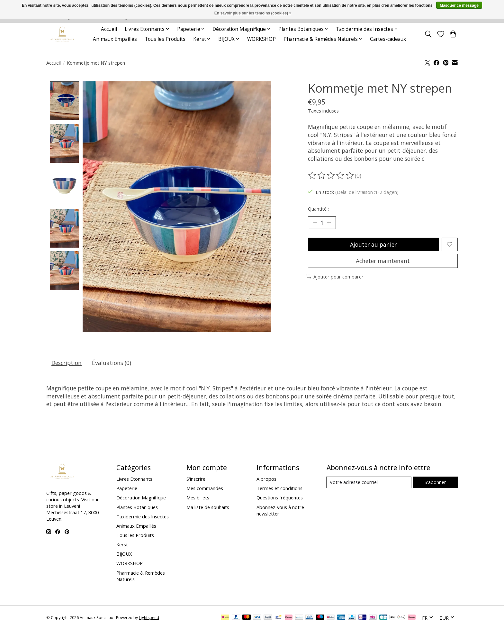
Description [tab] (67, 363)
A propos (266, 479)
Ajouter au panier (373, 245)
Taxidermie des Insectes (142, 517)
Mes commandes (204, 489)
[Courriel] (369, 483)
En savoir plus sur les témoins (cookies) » (252, 13)
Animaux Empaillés (115, 39)
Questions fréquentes (279, 498)
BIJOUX (124, 554)
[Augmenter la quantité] (329, 222)
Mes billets (197, 498)
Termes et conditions (279, 489)
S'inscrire (195, 479)
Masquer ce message (459, 5)
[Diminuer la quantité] (315, 222)
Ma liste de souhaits (207, 507)
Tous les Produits (165, 39)
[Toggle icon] (428, 34)
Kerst (122, 545)
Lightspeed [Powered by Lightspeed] (149, 618)
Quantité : (318, 208)
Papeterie (126, 489)
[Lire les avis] (331, 175)
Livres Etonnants (134, 479)
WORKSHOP (261, 39)
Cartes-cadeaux (388, 39)
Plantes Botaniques (137, 507)
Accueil (109, 29)
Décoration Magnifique (141, 498)
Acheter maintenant (383, 261)
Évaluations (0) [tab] (112, 363)
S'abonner (435, 482)
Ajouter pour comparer (335, 277)
